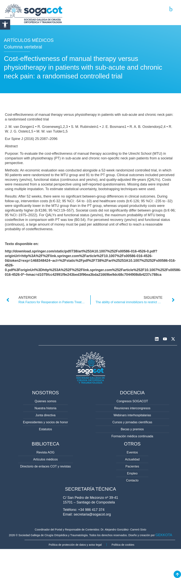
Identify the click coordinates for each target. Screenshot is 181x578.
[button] (5, 24)
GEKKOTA (164, 535)
